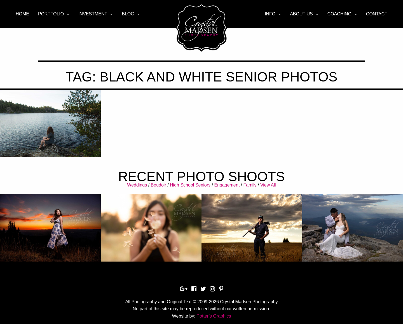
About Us (301, 13)
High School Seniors (190, 185)
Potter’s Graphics (213, 316)
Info (270, 13)
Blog (128, 13)
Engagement (227, 185)
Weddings (137, 185)
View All (268, 185)
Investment (92, 13)
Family (249, 185)
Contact (376, 13)
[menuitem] (22, 14)
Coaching (339, 13)
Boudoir (158, 185)
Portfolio (51, 13)
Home (22, 13)
